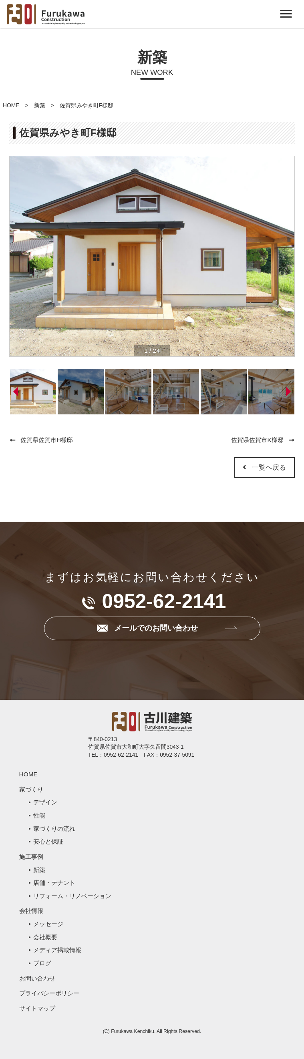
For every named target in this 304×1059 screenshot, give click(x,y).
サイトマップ (37, 1008)
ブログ (42, 963)
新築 (39, 105)
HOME (11, 105)
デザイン (45, 802)
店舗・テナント (54, 882)
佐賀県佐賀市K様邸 (257, 439)
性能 (39, 815)
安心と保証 (48, 841)
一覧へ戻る (264, 467)
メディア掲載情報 (57, 949)
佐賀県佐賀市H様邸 (46, 439)
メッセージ (48, 923)
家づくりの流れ (54, 828)
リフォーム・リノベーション (72, 895)
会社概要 (45, 937)
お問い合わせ (37, 978)
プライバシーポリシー (49, 993)
